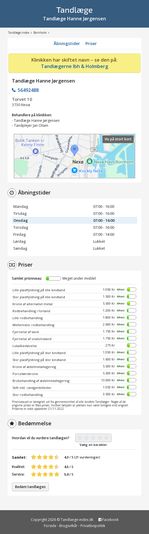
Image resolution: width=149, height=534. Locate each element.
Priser (91, 43)
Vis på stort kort (118, 139)
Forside (50, 525)
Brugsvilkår (68, 525)
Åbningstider (67, 43)
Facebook (108, 519)
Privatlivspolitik (92, 525)
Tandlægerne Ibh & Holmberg (74, 66)
